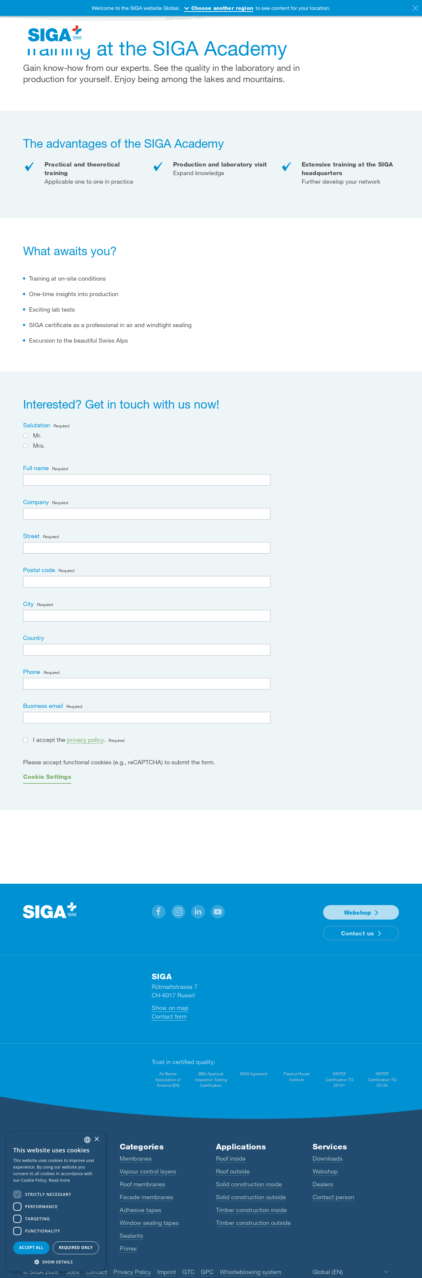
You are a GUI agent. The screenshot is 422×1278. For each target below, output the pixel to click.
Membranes (136, 1158)
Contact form (169, 1016)
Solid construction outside (251, 1197)
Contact (96, 1271)
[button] (159, 912)
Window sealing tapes (149, 1222)
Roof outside (233, 1171)
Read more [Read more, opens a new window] (59, 1180)
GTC (188, 1271)
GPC (207, 1271)
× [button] (96, 1139)
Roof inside (231, 1158)
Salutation (46, 425)
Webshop (357, 912)
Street (41, 535)
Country (33, 637)
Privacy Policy (132, 1271)
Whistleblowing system (250, 1271)
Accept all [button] (31, 1247)
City (38, 603)
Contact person (333, 1197)
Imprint (166, 1271)
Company (45, 501)
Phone (41, 671)
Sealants (131, 1235)
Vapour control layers (148, 1171)
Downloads (328, 1158)
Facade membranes (146, 1197)
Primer (128, 1248)
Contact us (357, 933)
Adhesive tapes (140, 1209)
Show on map (170, 1007)
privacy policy (85, 739)
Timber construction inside (251, 1209)
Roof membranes (142, 1184)
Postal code (48, 569)
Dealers (323, 1184)
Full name (45, 468)
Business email (52, 705)
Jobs (73, 1271)
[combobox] (87, 1140)
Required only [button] (76, 1247)
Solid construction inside (249, 1184)
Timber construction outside (253, 1222)
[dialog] (56, 1201)
